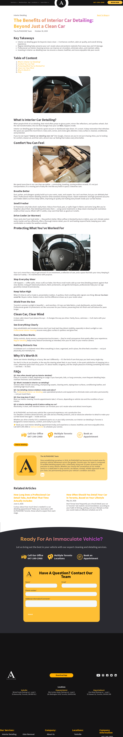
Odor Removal (28, 734)
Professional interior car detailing (29, 392)
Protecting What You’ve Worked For (31, 66)
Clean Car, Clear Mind (26, 68)
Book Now (115, 2)
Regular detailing (20, 340)
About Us (51, 734)
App (29, 2)
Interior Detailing (9, 734)
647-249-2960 (98, 2)
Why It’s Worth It (24, 70)
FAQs (20, 72)
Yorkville (77, 734)
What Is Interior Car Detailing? (29, 62)
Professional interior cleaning (25, 330)
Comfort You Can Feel (26, 64)
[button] (14, 2)
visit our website (37, 427)
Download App (61, 675)
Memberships (23, 2)
